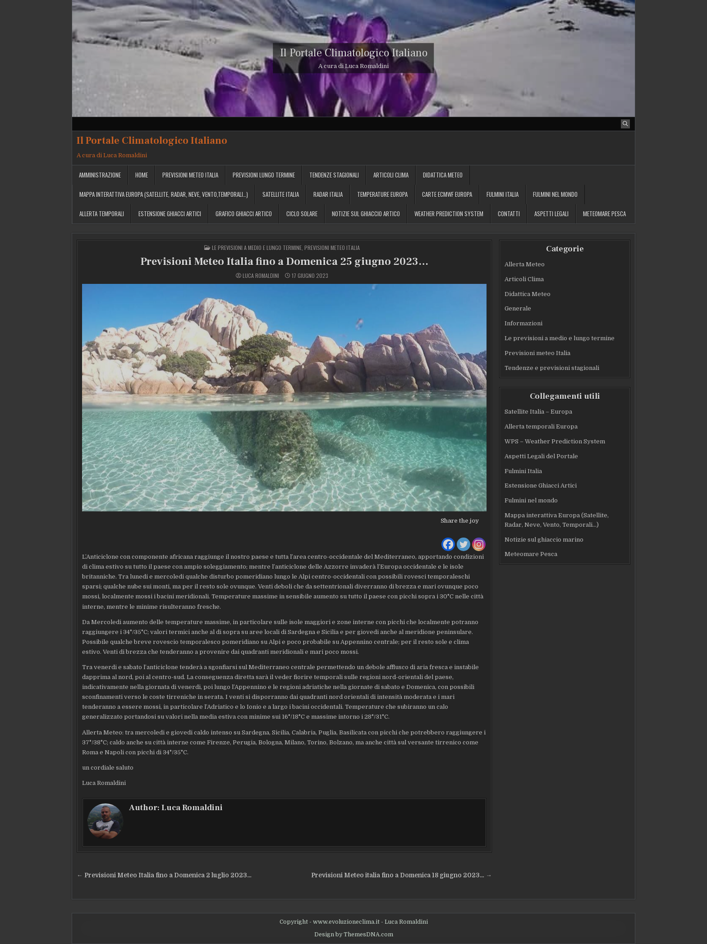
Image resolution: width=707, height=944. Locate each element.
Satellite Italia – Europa (538, 411)
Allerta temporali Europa (541, 426)
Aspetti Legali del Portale (541, 456)
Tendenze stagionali (334, 174)
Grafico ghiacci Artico (244, 213)
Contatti (509, 213)
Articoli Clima (391, 174)
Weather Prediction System (448, 213)
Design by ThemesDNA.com (353, 934)
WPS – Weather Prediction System (555, 441)
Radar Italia (328, 194)
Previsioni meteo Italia (190, 174)
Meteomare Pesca (531, 554)
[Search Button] (625, 123)
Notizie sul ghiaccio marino (544, 539)
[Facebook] (448, 539)
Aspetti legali (551, 213)
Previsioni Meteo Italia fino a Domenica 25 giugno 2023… (284, 262)
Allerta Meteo (525, 264)
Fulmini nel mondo (555, 194)
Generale (518, 308)
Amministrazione (100, 174)
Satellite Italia (280, 194)
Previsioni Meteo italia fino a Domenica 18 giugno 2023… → (401, 875)
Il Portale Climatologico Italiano (353, 53)
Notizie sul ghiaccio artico (366, 213)
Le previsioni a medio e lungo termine (257, 247)
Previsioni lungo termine (264, 174)
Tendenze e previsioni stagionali (552, 368)
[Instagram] (479, 539)
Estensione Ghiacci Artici (169, 213)
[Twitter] (463, 539)
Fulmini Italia (503, 194)
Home (141, 174)
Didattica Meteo (443, 174)
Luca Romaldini (261, 275)
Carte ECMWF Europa (447, 194)
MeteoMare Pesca (604, 213)
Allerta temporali (101, 213)
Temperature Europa (382, 194)
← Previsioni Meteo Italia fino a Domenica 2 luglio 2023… (164, 875)
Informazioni (523, 323)
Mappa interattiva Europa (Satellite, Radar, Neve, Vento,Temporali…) (163, 194)
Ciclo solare (301, 213)
